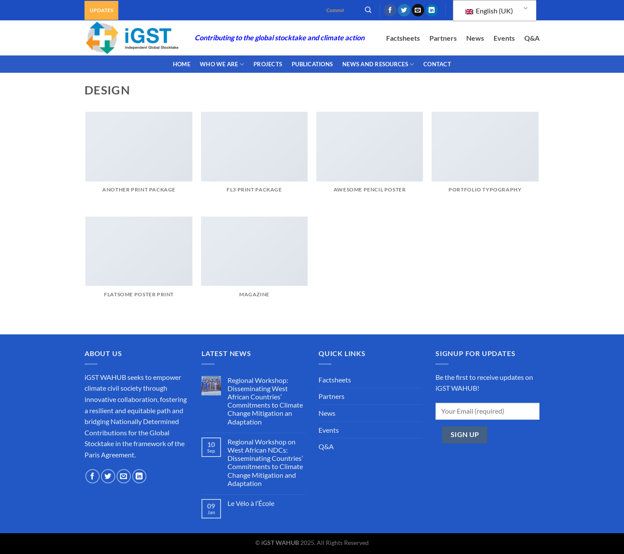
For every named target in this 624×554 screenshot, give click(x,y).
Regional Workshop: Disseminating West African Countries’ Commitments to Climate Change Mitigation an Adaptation (265, 401)
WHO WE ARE (222, 64)
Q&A (532, 38)
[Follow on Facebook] (390, 10)
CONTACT (437, 64)
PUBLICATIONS (312, 64)
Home (181, 64)
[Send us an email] (418, 10)
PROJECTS (268, 64)
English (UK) (489, 10)
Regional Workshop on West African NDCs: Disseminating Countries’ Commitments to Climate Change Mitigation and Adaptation (265, 462)
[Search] (368, 10)
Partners (443, 38)
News (475, 38)
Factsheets (403, 38)
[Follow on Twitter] (404, 10)
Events (504, 38)
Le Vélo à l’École (251, 503)
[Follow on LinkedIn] (432, 10)
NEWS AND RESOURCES (378, 64)
